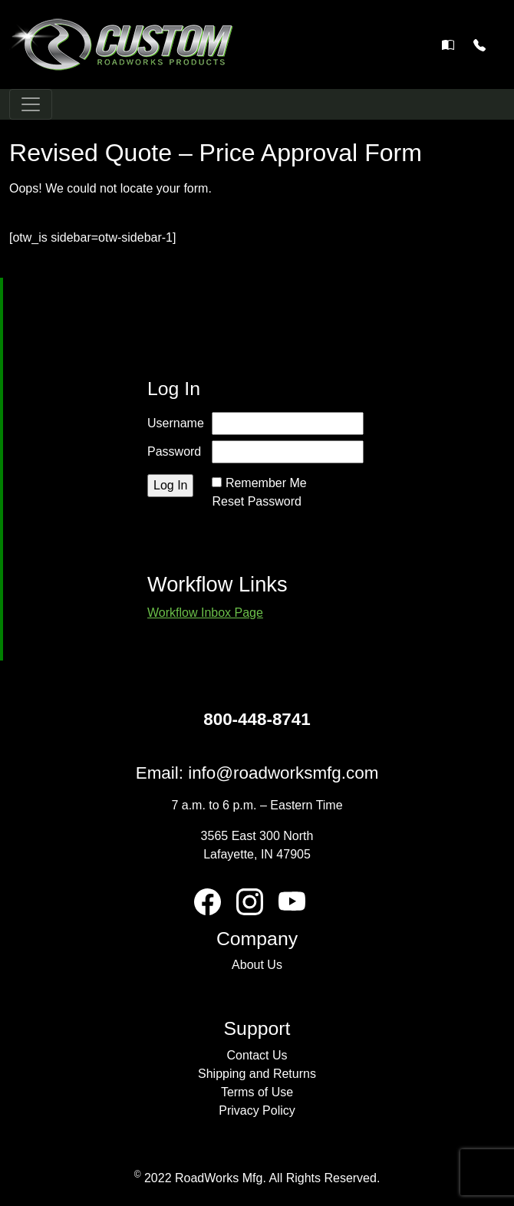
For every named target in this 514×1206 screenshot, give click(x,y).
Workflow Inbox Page (205, 612)
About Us (257, 964)
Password (174, 451)
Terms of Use (257, 1092)
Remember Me (266, 482)
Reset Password (256, 501)
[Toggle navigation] (30, 104)
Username (175, 423)
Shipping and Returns (257, 1073)
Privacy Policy (257, 1110)
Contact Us (256, 1055)
